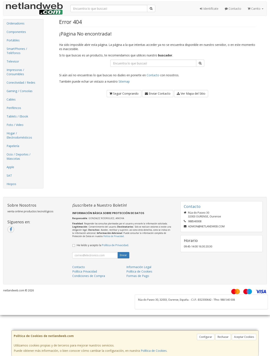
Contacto (233, 9)
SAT (9, 175)
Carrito (255, 9)
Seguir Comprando (124, 93)
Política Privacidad (84, 271)
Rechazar (223, 337)
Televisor (13, 61)
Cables (11, 99)
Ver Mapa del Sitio (191, 93)
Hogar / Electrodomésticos (19, 135)
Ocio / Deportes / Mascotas (18, 156)
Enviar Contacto (157, 93)
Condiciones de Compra (88, 276)
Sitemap (124, 81)
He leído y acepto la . (103, 245)
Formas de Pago (137, 276)
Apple (10, 167)
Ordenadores (16, 23)
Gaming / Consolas (20, 91)
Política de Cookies (154, 351)
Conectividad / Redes (21, 82)
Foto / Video (15, 125)
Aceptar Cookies (244, 337)
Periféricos (14, 108)
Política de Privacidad (113, 236)
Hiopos (11, 184)
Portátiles (13, 40)
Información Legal (138, 267)
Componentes (16, 32)
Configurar (205, 337)
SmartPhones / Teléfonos (17, 51)
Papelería (13, 146)
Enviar (123, 255)
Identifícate (209, 9)
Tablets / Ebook (17, 116)
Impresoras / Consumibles (15, 72)
